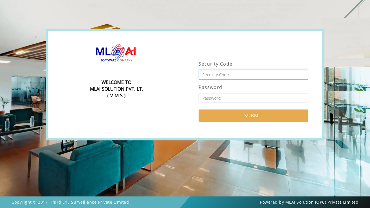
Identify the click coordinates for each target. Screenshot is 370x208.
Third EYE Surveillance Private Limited (89, 202)
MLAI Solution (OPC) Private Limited (322, 202)
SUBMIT (253, 115)
